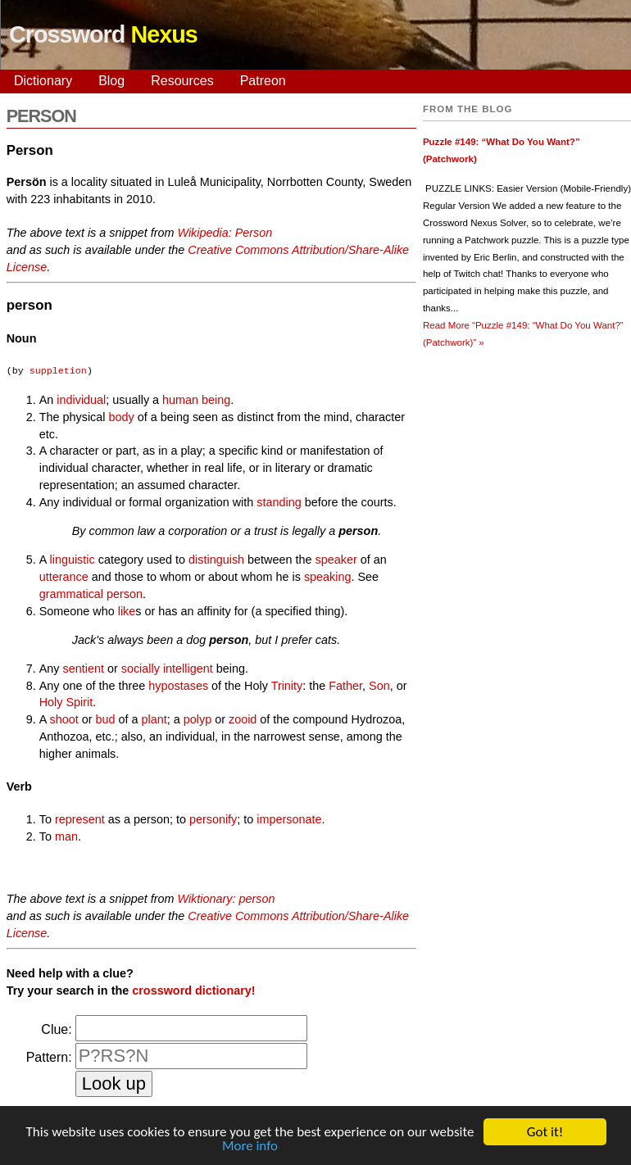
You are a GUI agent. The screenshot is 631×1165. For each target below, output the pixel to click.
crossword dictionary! (193, 990)
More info (250, 1147)
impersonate (288, 819)
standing (278, 502)
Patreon (263, 81)
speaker (336, 559)
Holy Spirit (66, 702)
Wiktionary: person (226, 898)
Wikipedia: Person (224, 232)
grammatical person (91, 594)
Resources (182, 81)
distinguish (216, 559)
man (66, 836)
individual (81, 399)
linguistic (72, 559)
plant (154, 719)
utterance (64, 576)
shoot (64, 719)
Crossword (103, 34)
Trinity (287, 685)
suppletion (58, 371)
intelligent (188, 668)
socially (140, 668)
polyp (197, 719)
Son (379, 685)
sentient (82, 668)
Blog (111, 81)
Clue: (56, 1029)
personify (213, 819)
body (121, 417)
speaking (328, 576)
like (127, 611)
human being (196, 399)
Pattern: (49, 1057)
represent (80, 819)
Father (345, 685)
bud (106, 719)
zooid (242, 719)
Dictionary (43, 81)
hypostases (178, 685)
